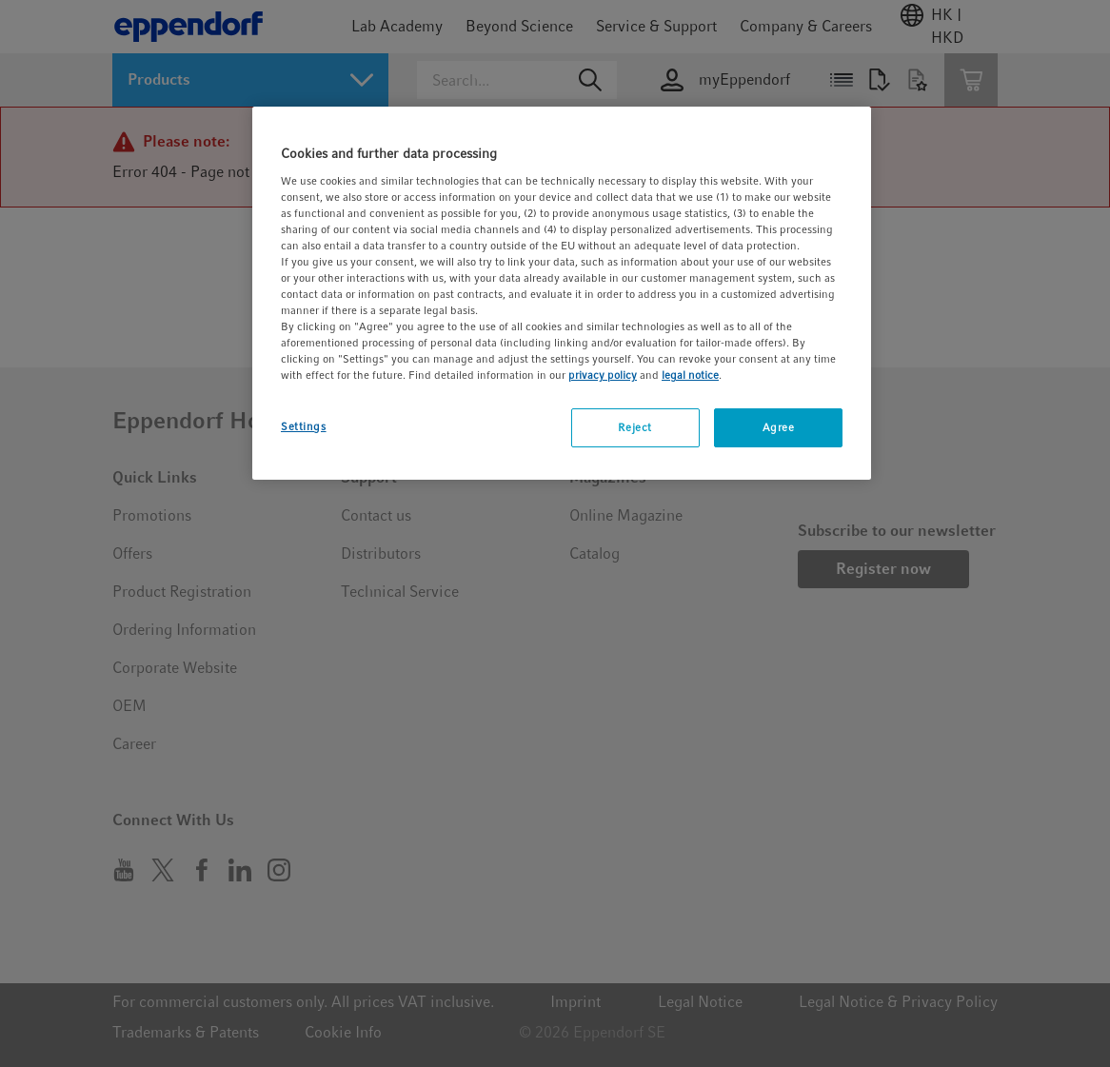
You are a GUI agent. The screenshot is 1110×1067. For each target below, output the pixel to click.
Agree (779, 427)
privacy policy (602, 375)
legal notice (690, 375)
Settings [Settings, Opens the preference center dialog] (304, 426)
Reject (634, 427)
